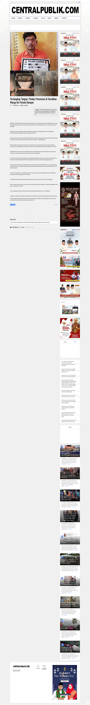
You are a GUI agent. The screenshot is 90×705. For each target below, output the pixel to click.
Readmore (69, 463)
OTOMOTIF (64, 18)
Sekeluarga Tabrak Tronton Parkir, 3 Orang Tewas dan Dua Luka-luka (69, 561)
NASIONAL (20, 18)
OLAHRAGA (35, 18)
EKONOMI (28, 18)
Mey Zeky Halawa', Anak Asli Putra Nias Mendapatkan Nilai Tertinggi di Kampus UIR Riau (70, 582)
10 (62, 644)
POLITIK (43, 18)
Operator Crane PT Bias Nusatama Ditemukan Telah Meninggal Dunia (69, 497)
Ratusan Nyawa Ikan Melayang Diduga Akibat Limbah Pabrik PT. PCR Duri (69, 604)
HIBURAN (56, 18)
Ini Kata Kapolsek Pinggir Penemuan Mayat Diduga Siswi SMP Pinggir (68, 649)
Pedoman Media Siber (44, 669)
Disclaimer (38, 668)
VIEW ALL (56, 204)
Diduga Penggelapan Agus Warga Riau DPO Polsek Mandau (68, 540)
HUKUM (49, 18)
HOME (13, 18)
